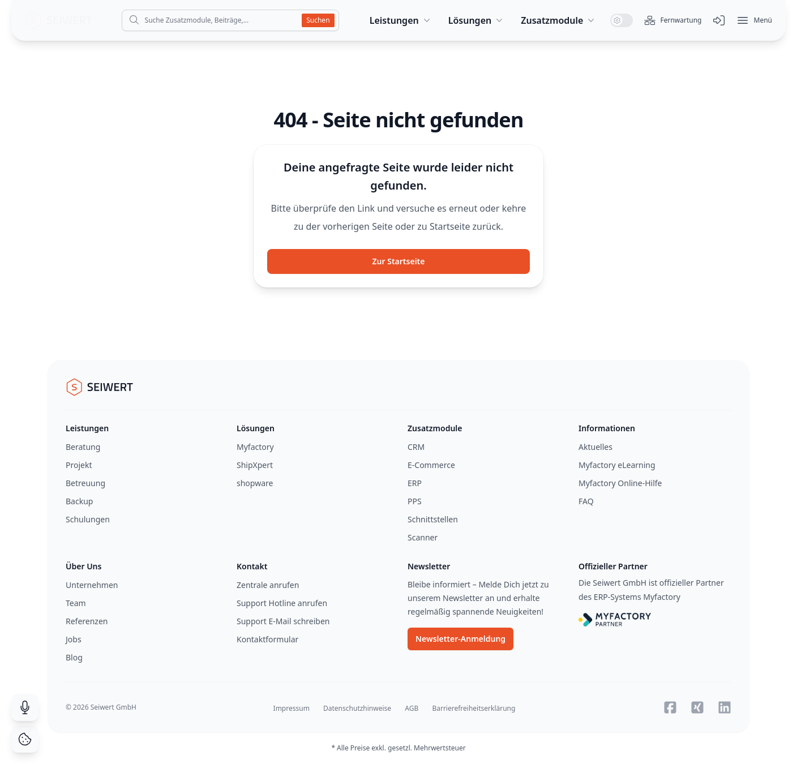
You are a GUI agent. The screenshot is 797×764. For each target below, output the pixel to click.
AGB (411, 708)
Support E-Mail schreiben (283, 621)
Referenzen (87, 621)
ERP (415, 483)
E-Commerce (431, 465)
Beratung (83, 446)
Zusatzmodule (559, 20)
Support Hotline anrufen (282, 603)
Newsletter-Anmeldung (460, 638)
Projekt (79, 465)
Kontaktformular (267, 639)
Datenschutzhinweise (357, 708)
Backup (79, 501)
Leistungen (401, 20)
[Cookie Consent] (24, 739)
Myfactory (255, 446)
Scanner (423, 537)
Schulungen (88, 519)
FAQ (586, 501)
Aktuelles (595, 446)
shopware (255, 483)
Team (76, 603)
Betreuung (85, 483)
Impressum (291, 708)
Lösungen (476, 20)
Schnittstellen (433, 519)
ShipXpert (255, 465)
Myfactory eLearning (617, 465)
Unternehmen (92, 585)
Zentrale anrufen (268, 585)
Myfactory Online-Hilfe (620, 483)
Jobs (74, 639)
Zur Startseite (398, 261)
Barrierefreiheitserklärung (473, 708)
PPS (415, 501)
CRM (416, 446)
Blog (74, 657)
